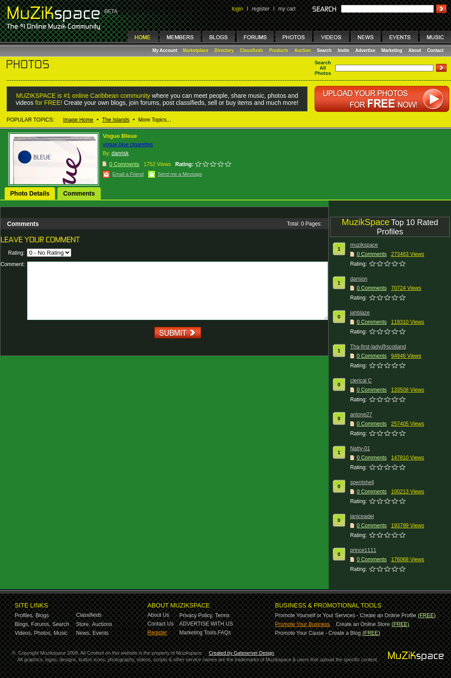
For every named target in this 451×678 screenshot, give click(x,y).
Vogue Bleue (120, 136)
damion (358, 279)
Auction (302, 50)
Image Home (78, 120)
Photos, (43, 633)
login (237, 9)
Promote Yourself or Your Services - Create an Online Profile (345, 615)
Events (100, 633)
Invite (343, 50)
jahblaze (360, 313)
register (260, 9)
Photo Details (29, 193)
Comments (79, 193)
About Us (158, 615)
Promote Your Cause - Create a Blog (318, 633)
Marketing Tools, (199, 633)
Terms (222, 615)
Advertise (365, 50)
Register (157, 633)
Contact (435, 50)
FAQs (224, 633)
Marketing (391, 50)
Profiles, (24, 615)
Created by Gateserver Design (241, 653)
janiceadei (362, 516)
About (414, 50)
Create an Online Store (363, 624)
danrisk (119, 153)
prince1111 (363, 550)
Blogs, (22, 624)
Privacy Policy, (196, 615)
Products (278, 50)
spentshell (362, 482)
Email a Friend (127, 174)
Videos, (24, 633)
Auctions (102, 624)
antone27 (361, 414)
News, (83, 633)
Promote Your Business (302, 624)
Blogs (42, 615)
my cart (286, 9)
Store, (83, 624)
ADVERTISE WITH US (206, 624)
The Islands (115, 120)
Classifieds (251, 50)
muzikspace (364, 245)
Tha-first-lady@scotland (378, 347)
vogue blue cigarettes (128, 144)
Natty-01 (360, 448)
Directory (224, 50)
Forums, (41, 624)
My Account (166, 50)
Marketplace (196, 50)
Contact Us (160, 624)
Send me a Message (180, 174)
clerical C (361, 381)
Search (324, 50)
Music (60, 633)
